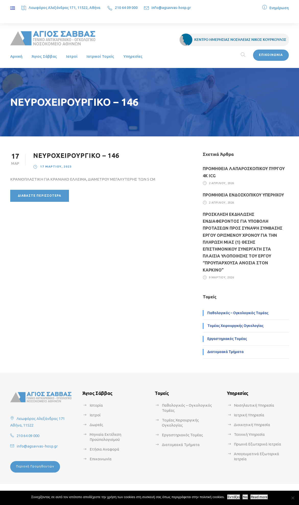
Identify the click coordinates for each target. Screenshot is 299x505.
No (245, 497)
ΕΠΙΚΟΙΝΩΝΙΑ (271, 54)
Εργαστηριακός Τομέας (227, 339)
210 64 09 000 (126, 8)
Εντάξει (234, 497)
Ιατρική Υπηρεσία (249, 415)
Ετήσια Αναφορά (104, 449)
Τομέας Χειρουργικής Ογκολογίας (235, 326)
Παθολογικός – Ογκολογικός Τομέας (237, 313)
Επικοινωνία (101, 459)
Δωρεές (96, 424)
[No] (292, 497)
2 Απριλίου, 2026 (221, 183)
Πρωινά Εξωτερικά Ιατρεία (257, 444)
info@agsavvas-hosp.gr (171, 8)
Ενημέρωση (279, 8)
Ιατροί (71, 56)
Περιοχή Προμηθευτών (35, 466)
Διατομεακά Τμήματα (225, 352)
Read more (259, 497)
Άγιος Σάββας (44, 56)
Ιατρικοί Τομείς (100, 56)
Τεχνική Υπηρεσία (249, 434)
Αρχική (16, 56)
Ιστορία (96, 405)
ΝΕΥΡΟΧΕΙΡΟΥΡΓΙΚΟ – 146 (76, 155)
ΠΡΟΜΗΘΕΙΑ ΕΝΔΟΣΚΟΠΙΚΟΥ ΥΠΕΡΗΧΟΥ (243, 195)
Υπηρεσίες (132, 56)
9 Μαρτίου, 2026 (221, 277)
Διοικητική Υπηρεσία (252, 424)
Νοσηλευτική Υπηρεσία (254, 405)
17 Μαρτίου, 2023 (56, 166)
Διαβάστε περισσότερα (39, 195)
